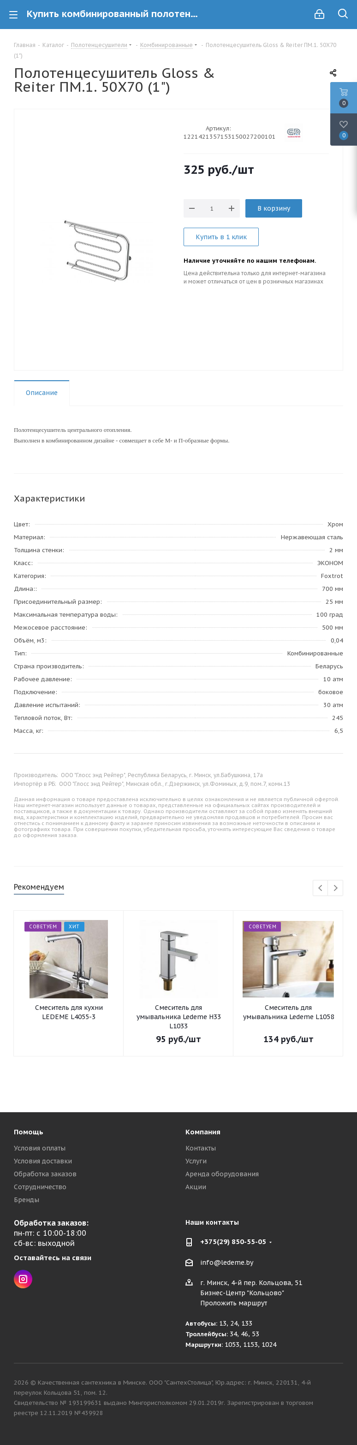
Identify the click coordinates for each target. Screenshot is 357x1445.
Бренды (26, 1200)
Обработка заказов (45, 1174)
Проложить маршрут (233, 1303)
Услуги (196, 1161)
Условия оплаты (39, 1148)
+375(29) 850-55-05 (233, 1241)
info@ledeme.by (226, 1262)
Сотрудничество (40, 1187)
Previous (320, 888)
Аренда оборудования (222, 1174)
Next (335, 888)
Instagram (23, 1279)
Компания (202, 1131)
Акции (195, 1187)
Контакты (200, 1148)
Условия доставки (43, 1161)
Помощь (28, 1131)
